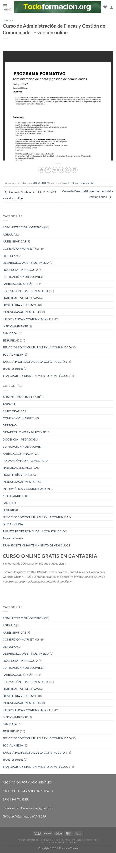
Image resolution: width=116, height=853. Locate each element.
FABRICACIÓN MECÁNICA (20, 283)
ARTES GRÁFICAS (14, 241)
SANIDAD (9, 333)
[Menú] (7, 7)
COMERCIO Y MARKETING (21, 248)
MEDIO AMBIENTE (15, 326)
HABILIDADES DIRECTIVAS (21, 298)
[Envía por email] (61, 170)
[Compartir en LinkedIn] (74, 170)
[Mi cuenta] (111, 7)
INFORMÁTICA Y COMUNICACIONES (28, 319)
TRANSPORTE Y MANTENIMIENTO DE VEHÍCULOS (36, 375)
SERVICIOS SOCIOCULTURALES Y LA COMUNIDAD (37, 347)
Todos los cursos (13, 368)
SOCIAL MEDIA (13, 354)
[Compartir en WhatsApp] (41, 170)
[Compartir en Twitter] (55, 170)
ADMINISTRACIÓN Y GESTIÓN (23, 227)
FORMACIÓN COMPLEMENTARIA (25, 291)
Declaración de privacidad (58, 842)
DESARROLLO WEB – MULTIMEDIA (26, 262)
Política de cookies (85, 840)
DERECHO (8, 20)
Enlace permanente (83, 183)
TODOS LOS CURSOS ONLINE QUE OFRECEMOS (43, 840)
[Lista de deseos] (105, 7)
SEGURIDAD (11, 340)
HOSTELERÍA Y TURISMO (19, 305)
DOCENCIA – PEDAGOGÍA (20, 269)
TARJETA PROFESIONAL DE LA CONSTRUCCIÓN (35, 361)
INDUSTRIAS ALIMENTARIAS (22, 312)
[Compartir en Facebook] (48, 170)
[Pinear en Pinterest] (68, 170)
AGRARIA (9, 234)
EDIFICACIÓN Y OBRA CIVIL (21, 276)
